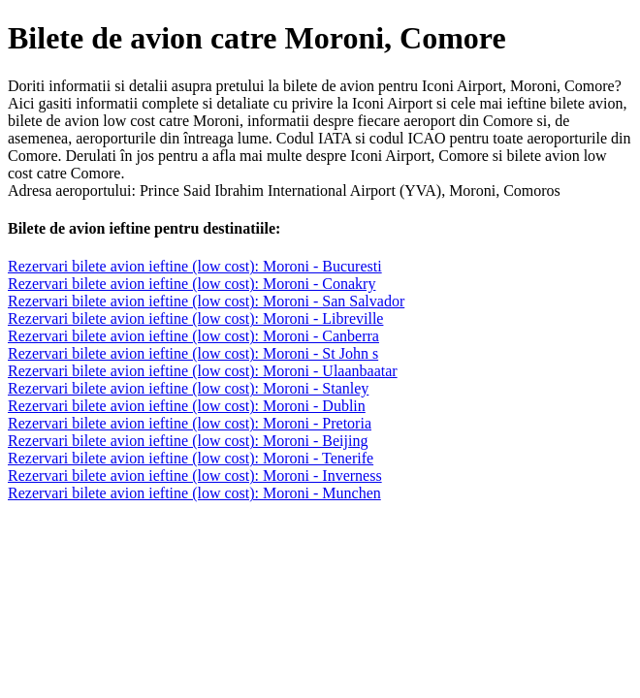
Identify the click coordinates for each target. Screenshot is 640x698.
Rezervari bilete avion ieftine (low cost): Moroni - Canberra (193, 336)
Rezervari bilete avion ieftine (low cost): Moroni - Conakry (191, 283)
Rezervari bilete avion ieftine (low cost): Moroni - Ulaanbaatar (203, 371)
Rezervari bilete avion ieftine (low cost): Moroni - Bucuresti (195, 266)
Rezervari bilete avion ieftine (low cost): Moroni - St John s (193, 353)
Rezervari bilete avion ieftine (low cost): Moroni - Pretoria (189, 423)
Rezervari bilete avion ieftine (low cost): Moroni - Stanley (188, 388)
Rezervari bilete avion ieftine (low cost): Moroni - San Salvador (206, 301)
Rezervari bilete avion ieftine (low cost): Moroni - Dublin (187, 405)
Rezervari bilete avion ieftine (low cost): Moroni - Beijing (188, 440)
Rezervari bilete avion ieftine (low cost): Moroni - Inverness (195, 475)
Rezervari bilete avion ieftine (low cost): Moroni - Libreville (195, 318)
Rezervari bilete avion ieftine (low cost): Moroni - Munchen (194, 493)
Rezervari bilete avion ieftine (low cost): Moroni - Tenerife (190, 458)
